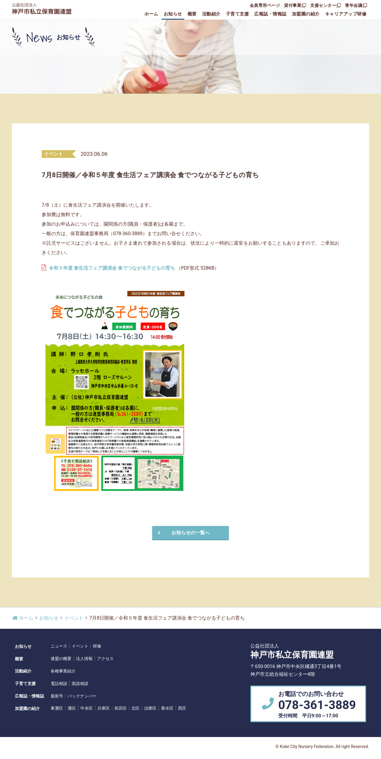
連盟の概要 (61, 658)
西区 (182, 708)
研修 (97, 646)
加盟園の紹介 (306, 14)
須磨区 (150, 708)
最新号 (57, 696)
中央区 (86, 708)
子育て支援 (237, 14)
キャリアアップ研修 (346, 14)
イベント (73, 618)
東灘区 (57, 708)
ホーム (151, 14)
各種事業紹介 (63, 671)
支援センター (325, 5)
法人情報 (84, 658)
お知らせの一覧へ (183, 532)
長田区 (120, 708)
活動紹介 (211, 14)
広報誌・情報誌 (270, 14)
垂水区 (167, 708)
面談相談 (80, 683)
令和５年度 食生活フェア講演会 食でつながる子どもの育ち (112, 268)
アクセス (105, 658)
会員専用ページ (265, 5)
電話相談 (59, 683)
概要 (192, 14)
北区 (135, 708)
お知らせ (173, 14)
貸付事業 (295, 5)
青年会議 (356, 5)
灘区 (72, 708)
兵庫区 (103, 708)
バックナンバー (82, 696)
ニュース (59, 646)
